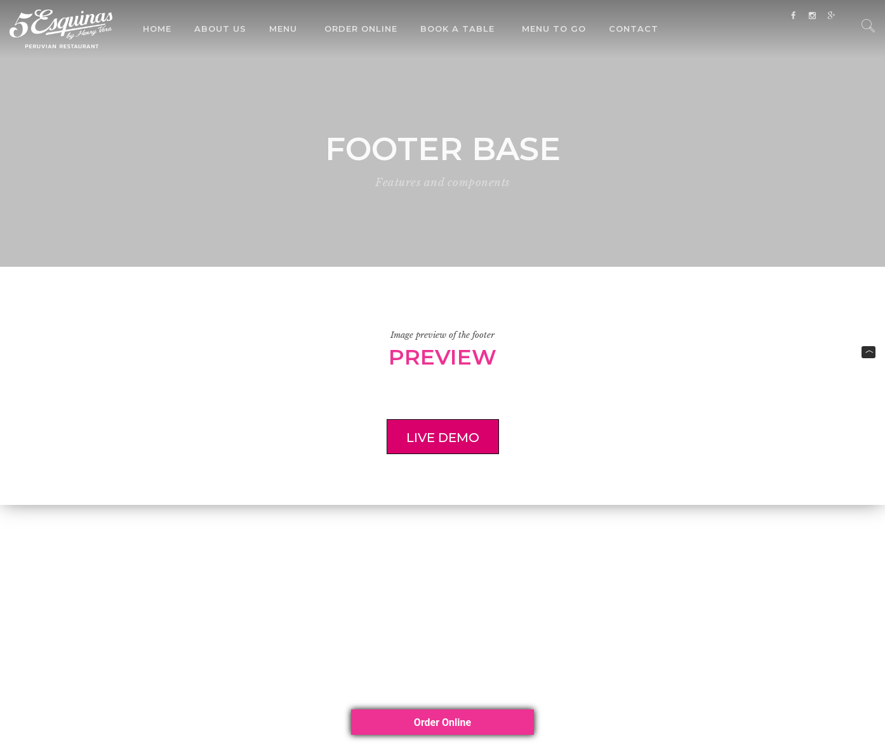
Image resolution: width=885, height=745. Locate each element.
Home (157, 28)
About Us (220, 28)
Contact (633, 28)
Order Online (360, 28)
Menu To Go (554, 28)
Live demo (433, 437)
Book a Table (457, 28)
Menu (283, 28)
